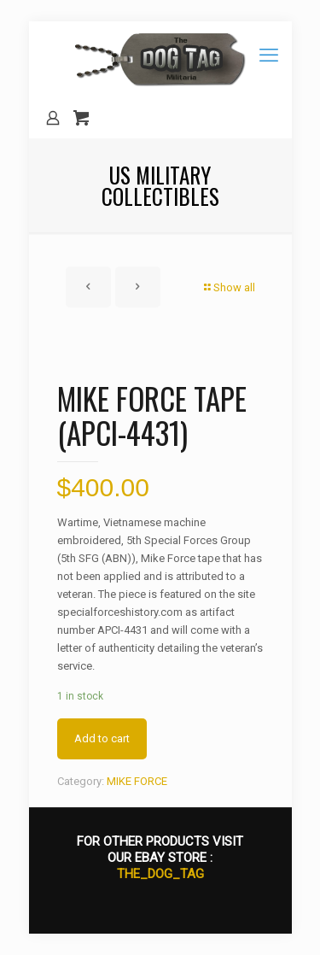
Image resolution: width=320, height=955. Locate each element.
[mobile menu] (268, 55)
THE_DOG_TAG (160, 874)
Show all (228, 287)
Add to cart (102, 738)
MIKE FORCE (137, 781)
